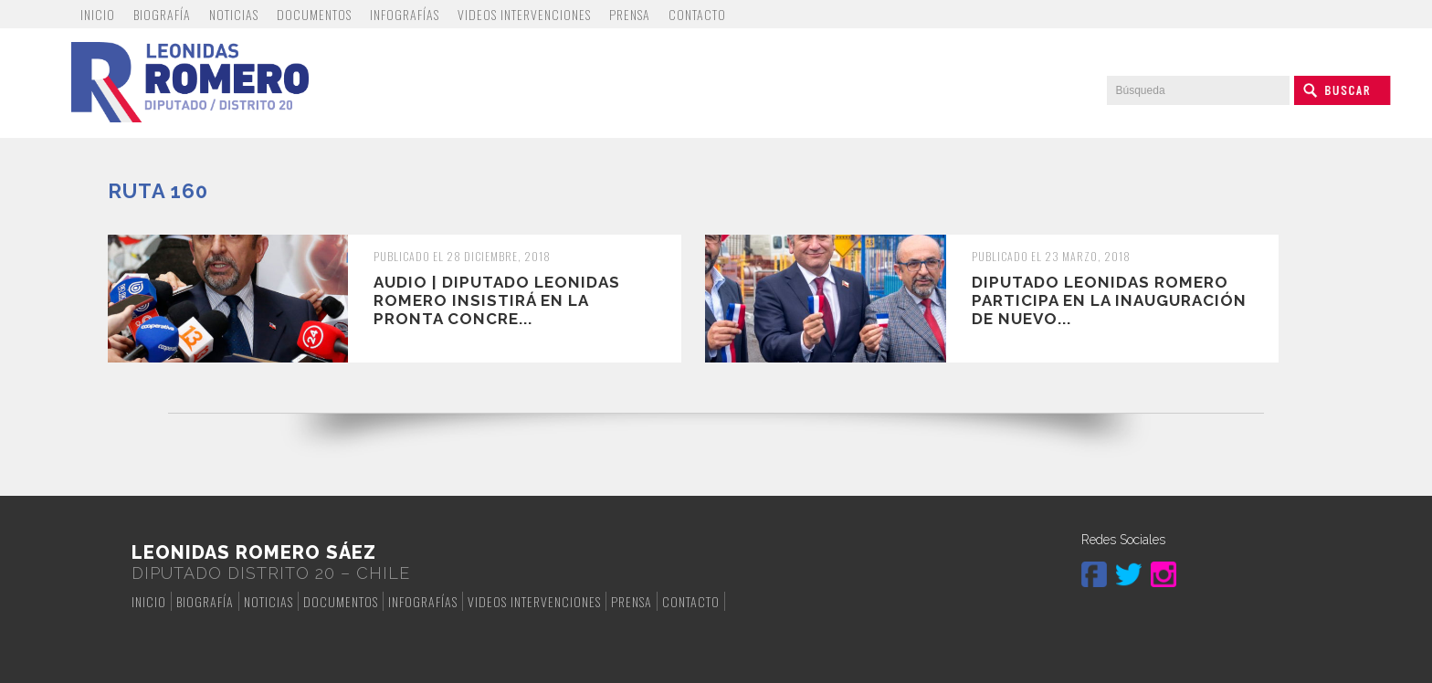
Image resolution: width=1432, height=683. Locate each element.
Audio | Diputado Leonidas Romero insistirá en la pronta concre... (497, 300)
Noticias (233, 14)
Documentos (314, 14)
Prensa (629, 14)
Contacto (697, 14)
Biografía (162, 14)
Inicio (97, 14)
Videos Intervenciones (524, 14)
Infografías (404, 14)
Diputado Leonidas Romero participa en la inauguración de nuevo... (1109, 300)
